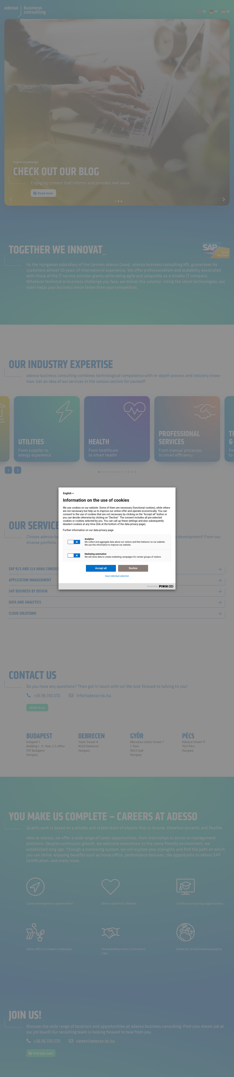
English (68, 493)
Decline (133, 568)
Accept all (101, 568)
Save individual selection (117, 576)
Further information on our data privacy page (88, 530)
